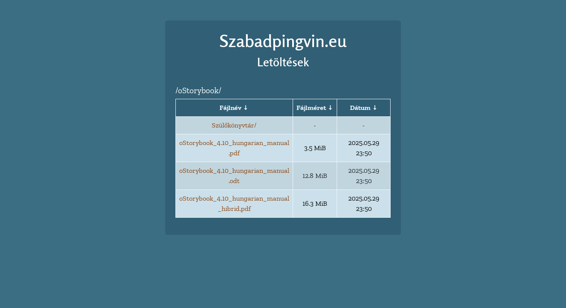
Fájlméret (311, 108)
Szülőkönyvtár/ (234, 125)
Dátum (360, 108)
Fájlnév (230, 108)
